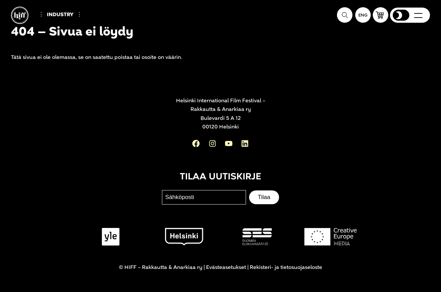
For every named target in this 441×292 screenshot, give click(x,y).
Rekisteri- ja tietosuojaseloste (286, 267)
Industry (60, 14)
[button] (380, 15)
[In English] (363, 15)
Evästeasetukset (226, 267)
